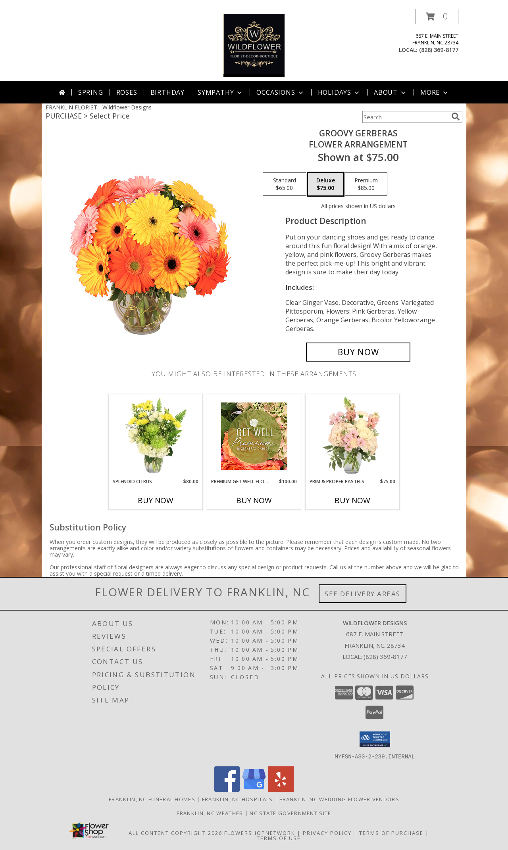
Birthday (167, 92)
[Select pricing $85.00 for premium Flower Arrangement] (366, 184)
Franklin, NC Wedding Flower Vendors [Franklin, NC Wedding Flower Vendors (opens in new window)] (339, 798)
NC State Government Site (290, 812)
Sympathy (220, 92)
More (434, 92)
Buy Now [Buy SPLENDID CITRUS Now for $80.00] (155, 500)
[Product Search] (405, 117)
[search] (455, 116)
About (390, 92)
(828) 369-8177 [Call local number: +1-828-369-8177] (438, 50)
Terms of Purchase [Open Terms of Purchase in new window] (391, 832)
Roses (126, 92)
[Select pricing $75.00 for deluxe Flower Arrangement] (325, 184)
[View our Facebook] (227, 789)
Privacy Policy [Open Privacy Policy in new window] (327, 832)
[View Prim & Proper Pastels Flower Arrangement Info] (352, 436)
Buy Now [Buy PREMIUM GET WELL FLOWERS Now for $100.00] (254, 500)
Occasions (280, 92)
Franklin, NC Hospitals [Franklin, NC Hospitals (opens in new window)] (237, 798)
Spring (90, 92)
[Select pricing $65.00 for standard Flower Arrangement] (284, 184)
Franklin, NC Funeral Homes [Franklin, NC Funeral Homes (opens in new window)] (152, 798)
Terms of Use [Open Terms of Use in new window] (279, 837)
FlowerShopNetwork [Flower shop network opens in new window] (259, 832)
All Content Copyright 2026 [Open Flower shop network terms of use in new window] (175, 832)
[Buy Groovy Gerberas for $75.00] (358, 352)
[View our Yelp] (281, 789)
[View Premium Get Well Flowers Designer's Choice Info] (254, 436)
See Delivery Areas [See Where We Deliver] (362, 593)
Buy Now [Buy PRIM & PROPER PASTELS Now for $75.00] (352, 500)
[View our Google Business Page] (254, 789)
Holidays (339, 92)
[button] (437, 16)
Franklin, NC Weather (210, 812)
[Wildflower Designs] (254, 45)
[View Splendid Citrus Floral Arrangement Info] (156, 436)
